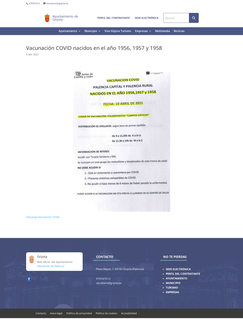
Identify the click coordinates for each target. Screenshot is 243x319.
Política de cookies (106, 313)
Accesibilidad (129, 313)
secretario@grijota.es (57, 3)
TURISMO (172, 287)
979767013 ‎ (34, 3)
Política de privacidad (79, 313)
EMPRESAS (172, 292)
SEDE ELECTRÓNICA (178, 269)
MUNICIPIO (173, 283)
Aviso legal (56, 313)
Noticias (179, 31)
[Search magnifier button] (193, 18)
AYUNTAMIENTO (176, 278)
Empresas (141, 31)
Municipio (91, 31)
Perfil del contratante (113, 17)
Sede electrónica (146, 17)
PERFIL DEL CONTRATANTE (183, 274)
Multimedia (162, 31)
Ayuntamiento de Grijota (65, 18)
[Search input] (176, 18)
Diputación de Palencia (50, 266)
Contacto (41, 313)
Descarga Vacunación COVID (43, 217)
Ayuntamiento (68, 31)
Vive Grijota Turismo (118, 31)
